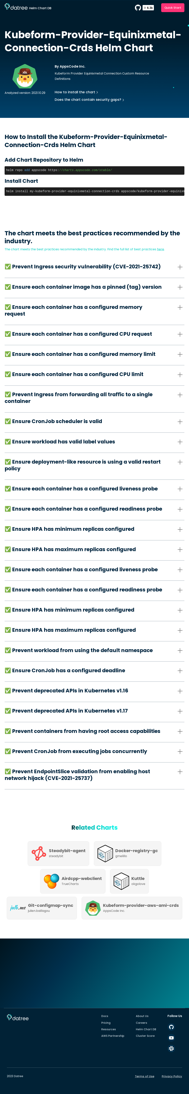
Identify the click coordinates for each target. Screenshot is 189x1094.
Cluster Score (145, 1036)
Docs (104, 1016)
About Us (142, 1016)
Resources (108, 1029)
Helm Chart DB (146, 1029)
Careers (141, 1023)
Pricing (106, 1023)
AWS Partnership (112, 1036)
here (160, 249)
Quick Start (172, 8)
